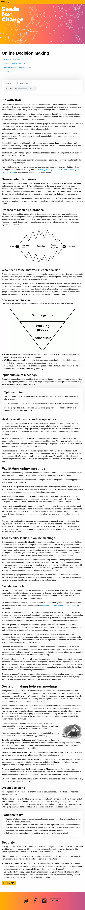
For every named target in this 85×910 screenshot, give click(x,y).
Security (6, 72)
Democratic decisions (11, 59)
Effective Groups (8, 172)
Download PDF (8, 883)
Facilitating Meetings (45, 170)
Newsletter (55, 901)
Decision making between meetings (17, 68)
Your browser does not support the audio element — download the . (20, 89)
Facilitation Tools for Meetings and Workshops (58, 605)
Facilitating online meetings (14, 63)
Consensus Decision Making (65, 170)
